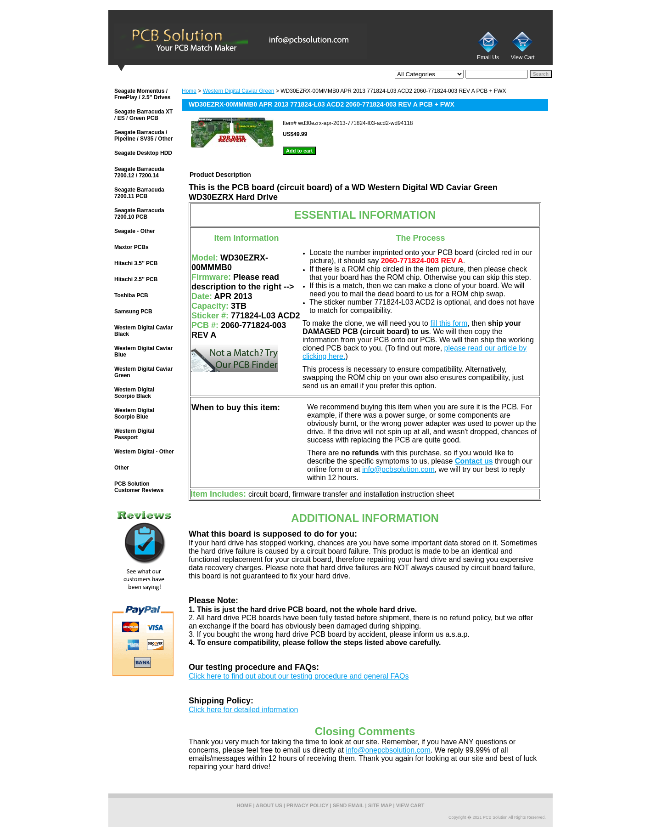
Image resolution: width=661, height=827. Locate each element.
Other (121, 467)
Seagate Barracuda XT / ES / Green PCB (143, 114)
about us (269, 805)
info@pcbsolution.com (398, 469)
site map (380, 805)
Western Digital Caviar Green (238, 91)
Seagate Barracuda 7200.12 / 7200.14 (139, 172)
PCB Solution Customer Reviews (138, 487)
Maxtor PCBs (131, 247)
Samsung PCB (133, 311)
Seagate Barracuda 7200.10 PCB (139, 213)
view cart (410, 805)
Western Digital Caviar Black (143, 330)
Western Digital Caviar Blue (143, 351)
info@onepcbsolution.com (388, 750)
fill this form (448, 323)
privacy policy (307, 805)
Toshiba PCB (131, 295)
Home (189, 91)
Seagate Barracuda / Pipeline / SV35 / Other (143, 135)
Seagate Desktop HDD (143, 153)
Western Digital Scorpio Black (134, 392)
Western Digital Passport (134, 434)
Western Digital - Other (144, 451)
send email (348, 805)
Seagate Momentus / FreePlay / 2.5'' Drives (142, 94)
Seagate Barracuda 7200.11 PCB (139, 193)
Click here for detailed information (243, 710)
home (244, 805)
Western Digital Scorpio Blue (134, 413)
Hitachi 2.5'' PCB (135, 279)
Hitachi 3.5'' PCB (135, 263)
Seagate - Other (134, 231)
